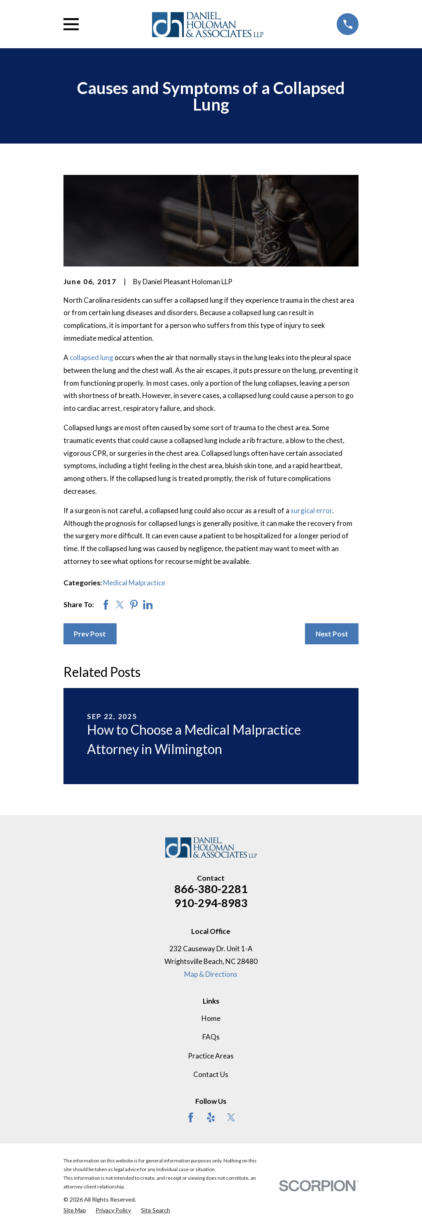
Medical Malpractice (134, 582)
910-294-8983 (211, 903)
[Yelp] (211, 1117)
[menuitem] (74, 1210)
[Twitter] (231, 1117)
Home (211, 1018)
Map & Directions (210, 974)
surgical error (311, 510)
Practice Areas (211, 1055)
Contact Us (210, 1074)
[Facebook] (191, 1117)
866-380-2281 (211, 889)
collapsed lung (91, 357)
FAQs (211, 1036)
